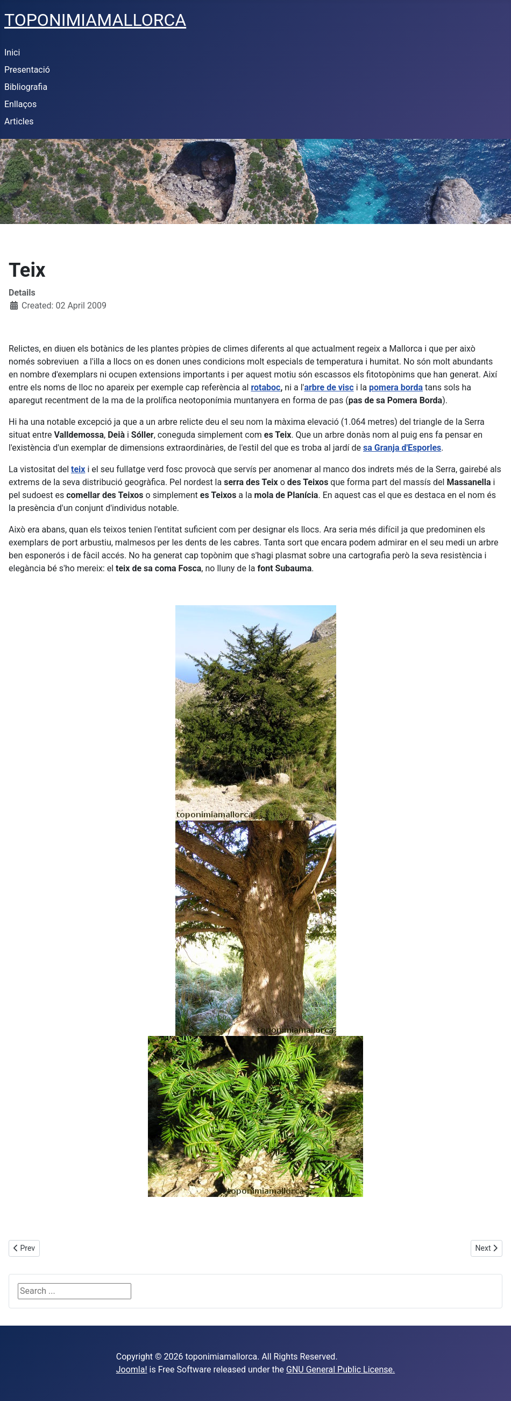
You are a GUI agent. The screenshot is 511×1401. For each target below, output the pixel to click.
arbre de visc (328, 387)
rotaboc (265, 387)
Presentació (27, 70)
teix (78, 469)
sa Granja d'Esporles (402, 448)
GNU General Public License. (340, 1369)
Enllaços (20, 104)
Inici (12, 52)
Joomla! (131, 1369)
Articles (18, 121)
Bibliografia (25, 87)
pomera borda (396, 387)
